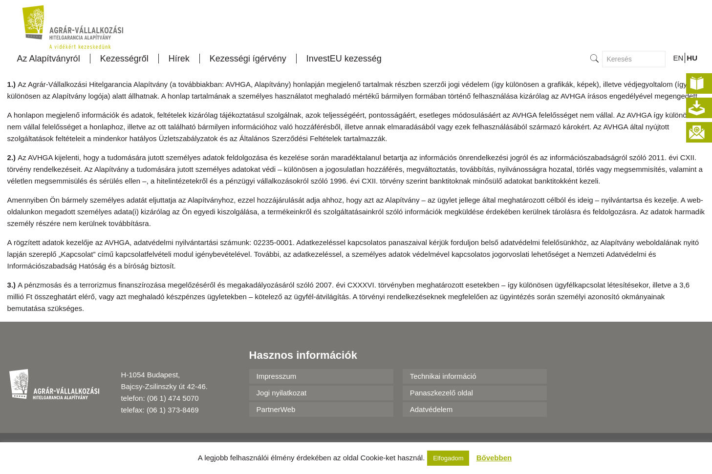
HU (692, 58)
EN (678, 58)
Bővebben (494, 457)
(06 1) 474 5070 (173, 398)
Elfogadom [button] (448, 458)
